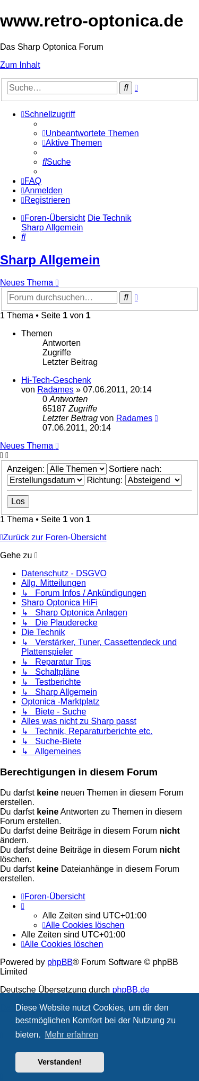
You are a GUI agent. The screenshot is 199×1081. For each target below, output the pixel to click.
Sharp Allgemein (50, 260)
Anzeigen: (57, 469)
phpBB (60, 962)
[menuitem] (90, 133)
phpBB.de (131, 989)
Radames (55, 389)
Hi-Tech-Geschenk (56, 380)
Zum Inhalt (20, 64)
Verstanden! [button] (59, 1062)
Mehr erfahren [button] (71, 1034)
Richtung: (133, 480)
